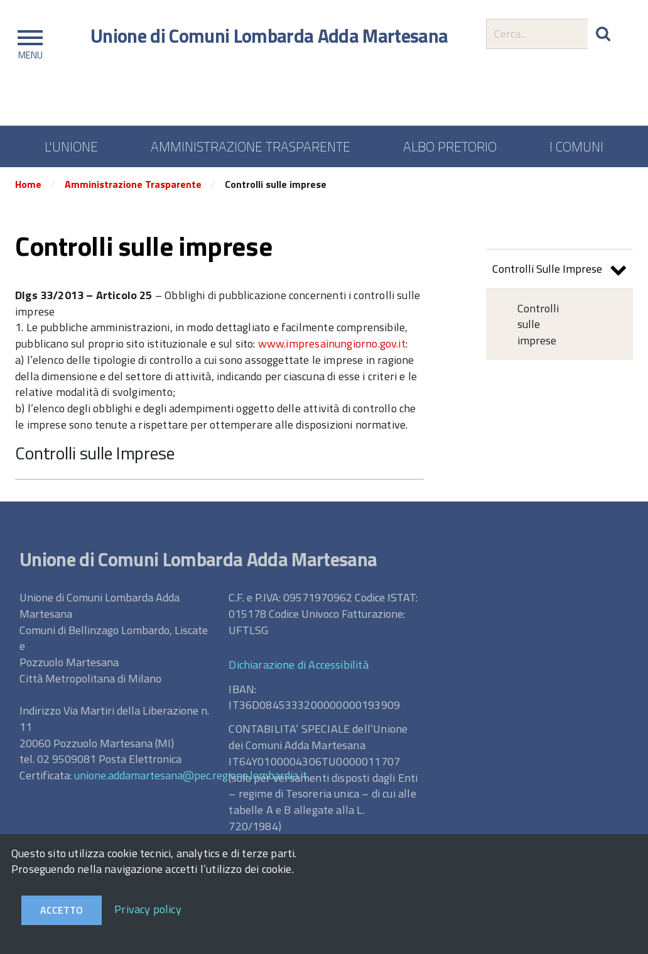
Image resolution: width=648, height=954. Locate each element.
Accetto (61, 910)
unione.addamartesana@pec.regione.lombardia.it (190, 775)
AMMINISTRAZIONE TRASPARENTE (250, 146)
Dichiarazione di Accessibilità (298, 664)
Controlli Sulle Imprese (559, 270)
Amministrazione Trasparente (133, 184)
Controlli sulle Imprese (95, 452)
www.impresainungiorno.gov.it (332, 343)
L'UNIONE (71, 146)
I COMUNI (576, 146)
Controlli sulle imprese (538, 324)
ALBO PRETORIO (450, 146)
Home (28, 184)
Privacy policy (147, 909)
